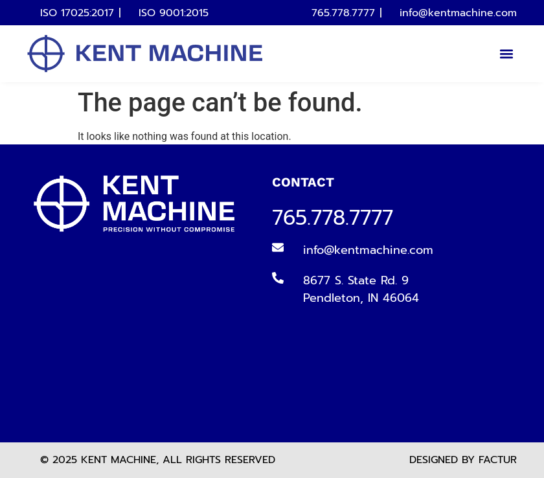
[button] (506, 54)
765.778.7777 (332, 218)
